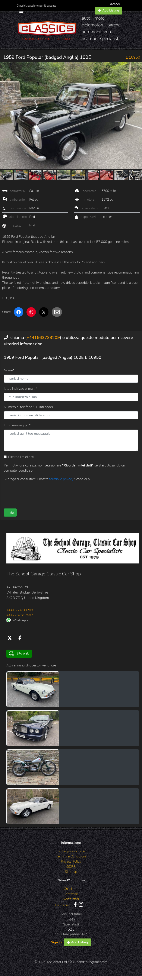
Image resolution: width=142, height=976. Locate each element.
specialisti (109, 39)
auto (86, 18)
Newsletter (71, 899)
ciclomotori (92, 25)
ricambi (89, 39)
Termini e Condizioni (71, 856)
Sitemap (71, 871)
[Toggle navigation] (21, 11)
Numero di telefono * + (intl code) (28, 407)
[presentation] (36, 493)
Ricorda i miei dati (21, 457)
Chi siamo (71, 888)
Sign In (56, 942)
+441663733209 (43, 337)
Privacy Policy (71, 861)
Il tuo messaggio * (17, 425)
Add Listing (108, 10)
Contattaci (70, 894)
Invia (10, 512)
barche (114, 25)
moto (100, 18)
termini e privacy (61, 479)
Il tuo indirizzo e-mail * (20, 388)
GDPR (71, 866)
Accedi (115, 4)
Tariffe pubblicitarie (71, 851)
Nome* (9, 370)
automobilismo (96, 32)
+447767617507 (19, 615)
